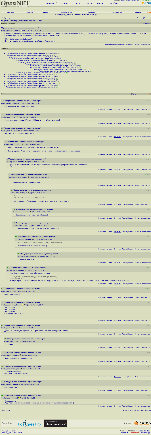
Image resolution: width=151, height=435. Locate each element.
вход (128, 0)
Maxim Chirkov (144, 431)
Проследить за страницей (12, 433)
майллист (92, 12)
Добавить (125, 433)
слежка (138, 12)
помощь (29, 12)
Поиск (111, 3)
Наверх (130, 109)
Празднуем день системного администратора (22, 53)
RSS (148, 94)
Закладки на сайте (9, 431)
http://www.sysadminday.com (96, 33)
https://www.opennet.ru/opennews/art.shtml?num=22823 (33, 41)
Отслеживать (146, 23)
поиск (45, 12)
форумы (10, 12)
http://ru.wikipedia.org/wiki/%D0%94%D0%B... (31, 35)
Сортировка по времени (139, 94)
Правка (130, 44)
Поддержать (135, 433)
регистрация (134, 0)
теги (116, 3)
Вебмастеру (145, 433)
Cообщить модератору (143, 44)
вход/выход (116, 12)
